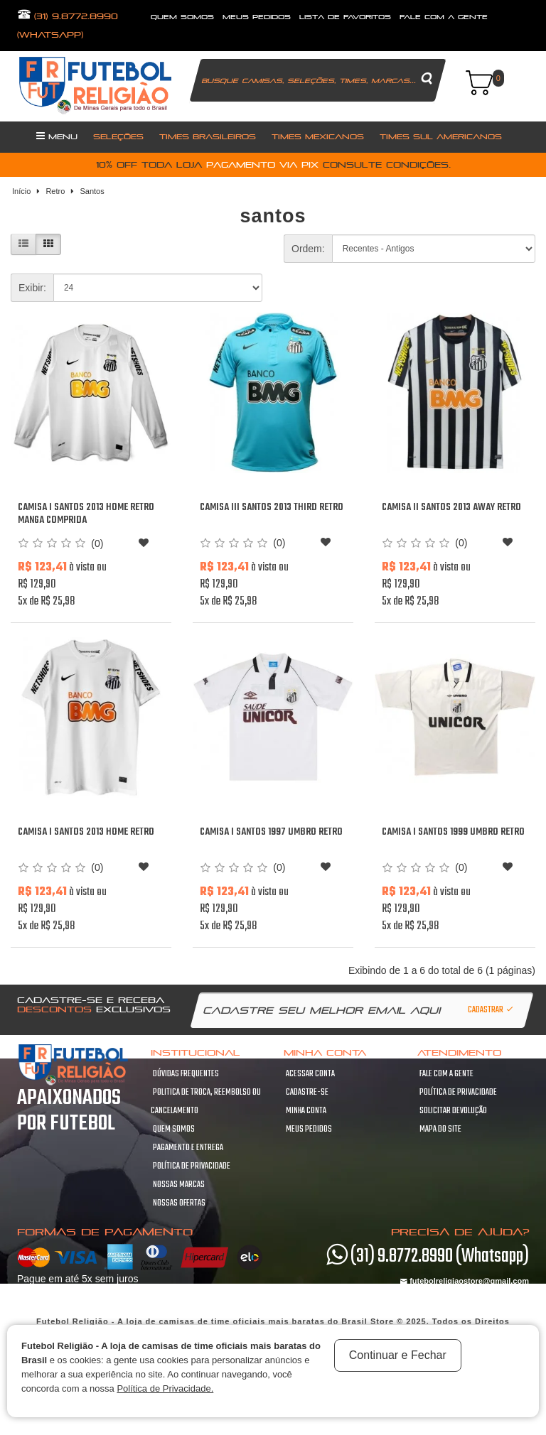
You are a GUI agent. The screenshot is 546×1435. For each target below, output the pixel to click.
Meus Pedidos (257, 17)
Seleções (118, 136)
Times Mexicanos (318, 136)
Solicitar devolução (453, 1111)
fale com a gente (444, 17)
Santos (92, 191)
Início (21, 191)
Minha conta (306, 1111)
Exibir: (32, 287)
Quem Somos (174, 1129)
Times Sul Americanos (441, 136)
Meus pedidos (309, 1129)
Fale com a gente (446, 1074)
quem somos (182, 17)
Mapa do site (440, 1129)
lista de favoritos (345, 17)
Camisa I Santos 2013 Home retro (86, 832)
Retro (55, 191)
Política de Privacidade (191, 1166)
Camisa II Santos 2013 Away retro (451, 507)
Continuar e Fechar (397, 1355)
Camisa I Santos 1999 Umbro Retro (453, 832)
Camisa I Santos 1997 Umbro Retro (271, 832)
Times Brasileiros (207, 136)
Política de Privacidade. (165, 1388)
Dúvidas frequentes (186, 1074)
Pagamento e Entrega (188, 1148)
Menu (56, 136)
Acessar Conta (310, 1074)
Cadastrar (491, 1010)
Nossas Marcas (179, 1185)
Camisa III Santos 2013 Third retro (271, 507)
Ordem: (308, 248)
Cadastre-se (307, 1092)
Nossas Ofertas (179, 1203)
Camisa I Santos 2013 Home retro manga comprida (86, 514)
